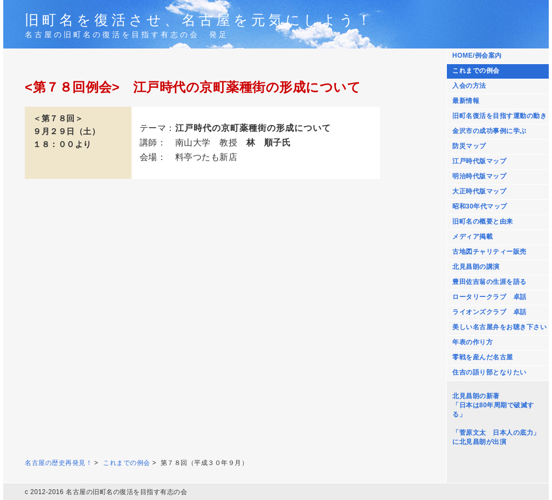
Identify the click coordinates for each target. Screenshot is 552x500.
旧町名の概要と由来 (482, 221)
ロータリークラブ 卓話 (489, 297)
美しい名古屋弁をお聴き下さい (499, 327)
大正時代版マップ (479, 191)
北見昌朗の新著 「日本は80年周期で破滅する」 (493, 405)
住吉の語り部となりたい (489, 372)
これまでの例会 (476, 70)
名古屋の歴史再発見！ (58, 463)
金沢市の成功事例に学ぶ (489, 131)
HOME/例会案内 (477, 55)
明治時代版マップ (479, 176)
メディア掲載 (472, 236)
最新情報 (465, 101)
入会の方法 (469, 85)
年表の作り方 (472, 342)
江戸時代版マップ (479, 161)
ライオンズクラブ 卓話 (489, 312)
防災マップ (469, 146)
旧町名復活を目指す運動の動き (499, 116)
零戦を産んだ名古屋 (482, 357)
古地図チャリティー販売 (489, 251)
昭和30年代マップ (479, 206)
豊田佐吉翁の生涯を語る (489, 282)
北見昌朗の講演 (476, 266)
